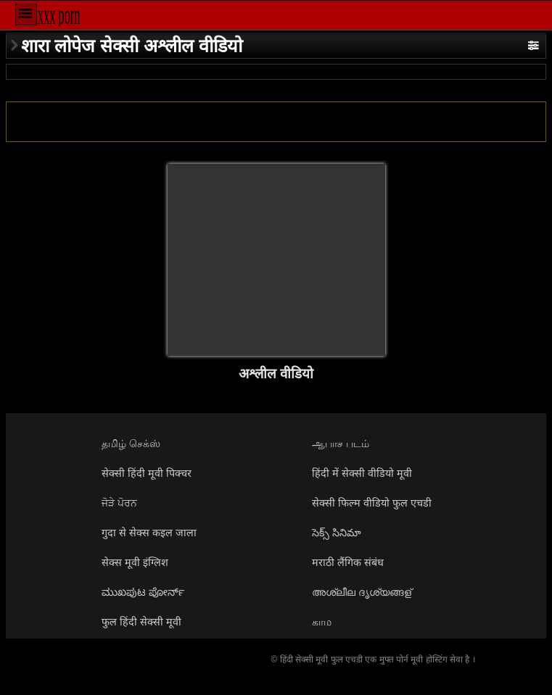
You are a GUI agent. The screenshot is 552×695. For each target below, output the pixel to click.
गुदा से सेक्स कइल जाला (149, 532)
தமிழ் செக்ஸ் (131, 443)
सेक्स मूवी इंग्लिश (135, 562)
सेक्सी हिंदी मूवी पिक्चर (146, 473)
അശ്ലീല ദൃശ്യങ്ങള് (361, 592)
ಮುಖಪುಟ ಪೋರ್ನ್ (143, 592)
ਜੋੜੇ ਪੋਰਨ (119, 503)
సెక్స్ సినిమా (336, 532)
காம (321, 622)
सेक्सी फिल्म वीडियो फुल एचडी (372, 503)
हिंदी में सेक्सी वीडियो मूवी (362, 473)
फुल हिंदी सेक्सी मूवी (141, 622)
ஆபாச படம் (340, 443)
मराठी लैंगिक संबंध (348, 562)
